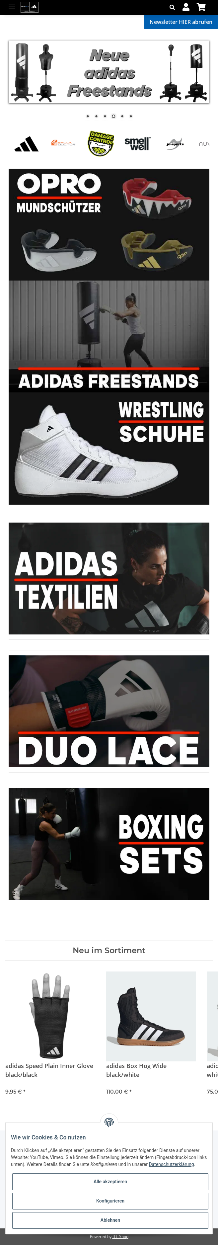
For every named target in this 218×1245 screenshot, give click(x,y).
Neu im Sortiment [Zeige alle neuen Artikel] (109, 950)
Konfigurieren (110, 1201)
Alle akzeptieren (110, 1181)
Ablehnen (110, 1220)
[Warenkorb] (201, 7)
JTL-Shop (120, 1236)
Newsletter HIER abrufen (181, 22)
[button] (174, 7)
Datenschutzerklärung (171, 1164)
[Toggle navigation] (12, 4)
